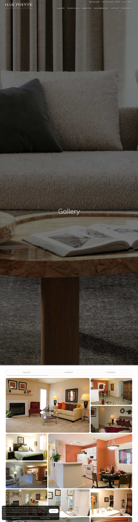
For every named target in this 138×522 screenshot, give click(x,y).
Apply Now (126, 2)
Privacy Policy (45, 518)
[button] (48, 405)
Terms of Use (16, 518)
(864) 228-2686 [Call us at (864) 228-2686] (94, 2)
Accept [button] (53, 511)
